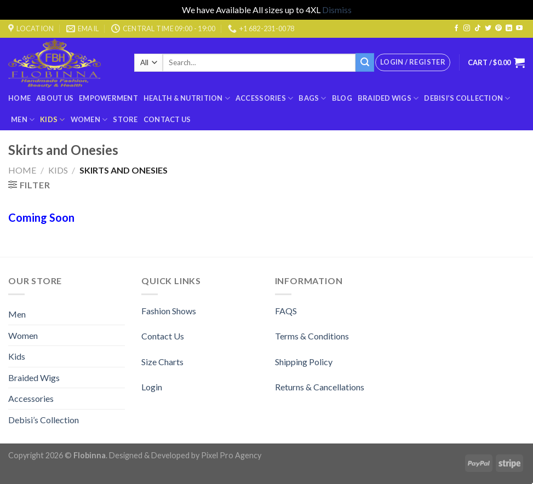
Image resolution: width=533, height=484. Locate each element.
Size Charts (162, 361)
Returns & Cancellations (319, 387)
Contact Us (167, 119)
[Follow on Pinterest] (498, 28)
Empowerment (108, 98)
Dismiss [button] (337, 9)
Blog (342, 98)
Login (151, 387)
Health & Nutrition (187, 98)
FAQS (286, 311)
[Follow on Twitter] (488, 28)
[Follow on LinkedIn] (509, 28)
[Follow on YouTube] (519, 28)
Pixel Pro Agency (231, 455)
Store (125, 119)
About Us (54, 98)
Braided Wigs (388, 98)
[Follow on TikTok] (477, 28)
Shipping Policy (304, 361)
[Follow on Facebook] (456, 28)
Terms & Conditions (312, 336)
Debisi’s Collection (467, 98)
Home (19, 98)
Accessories (264, 98)
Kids (52, 119)
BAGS (312, 98)
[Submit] (365, 62)
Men (23, 119)
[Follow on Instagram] (466, 28)
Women (89, 119)
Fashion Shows (168, 311)
